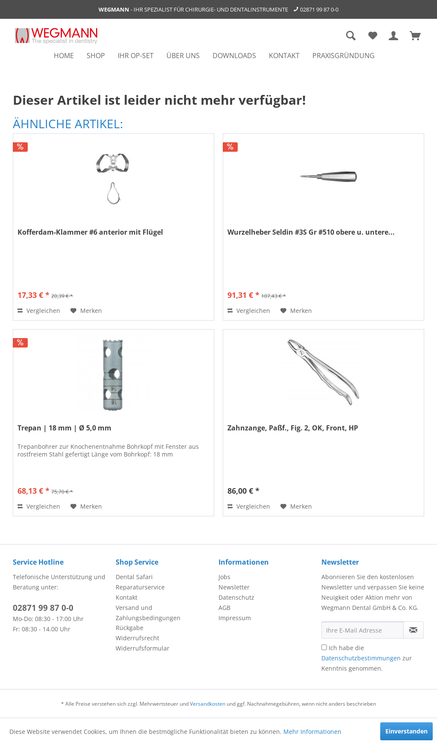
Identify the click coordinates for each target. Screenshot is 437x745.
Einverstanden (406, 731)
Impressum (234, 618)
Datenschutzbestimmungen (361, 658)
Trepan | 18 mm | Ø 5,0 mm (64, 428)
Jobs (224, 577)
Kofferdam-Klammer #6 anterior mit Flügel (90, 232)
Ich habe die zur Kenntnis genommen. (366, 658)
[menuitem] (63, 55)
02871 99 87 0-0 (319, 9)
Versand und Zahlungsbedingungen (148, 613)
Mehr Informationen (312, 731)
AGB (224, 608)
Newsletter (234, 587)
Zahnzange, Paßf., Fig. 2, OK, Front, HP (292, 428)
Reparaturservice (140, 587)
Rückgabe (129, 628)
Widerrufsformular (142, 648)
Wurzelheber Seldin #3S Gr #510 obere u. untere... (311, 232)
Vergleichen (38, 310)
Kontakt (126, 597)
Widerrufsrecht (137, 638)
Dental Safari (134, 577)
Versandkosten (207, 703)
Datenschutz (236, 597)
